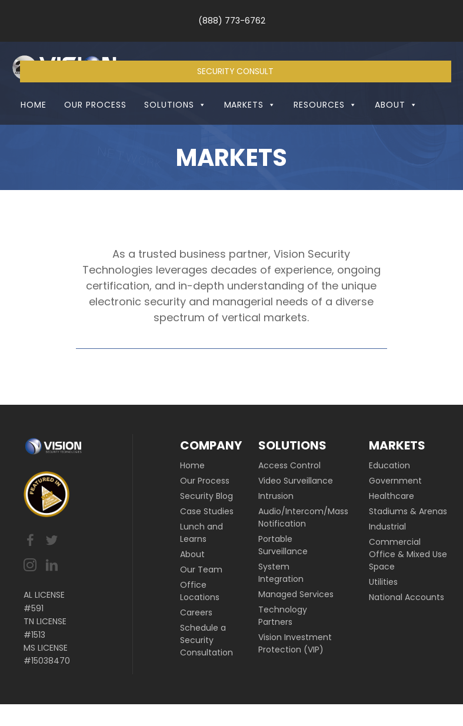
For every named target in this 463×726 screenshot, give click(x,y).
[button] (200, 126)
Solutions (175, 126)
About (396, 126)
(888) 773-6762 (231, 20)
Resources (325, 126)
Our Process (95, 126)
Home (33, 126)
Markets (250, 126)
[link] (212, 487)
